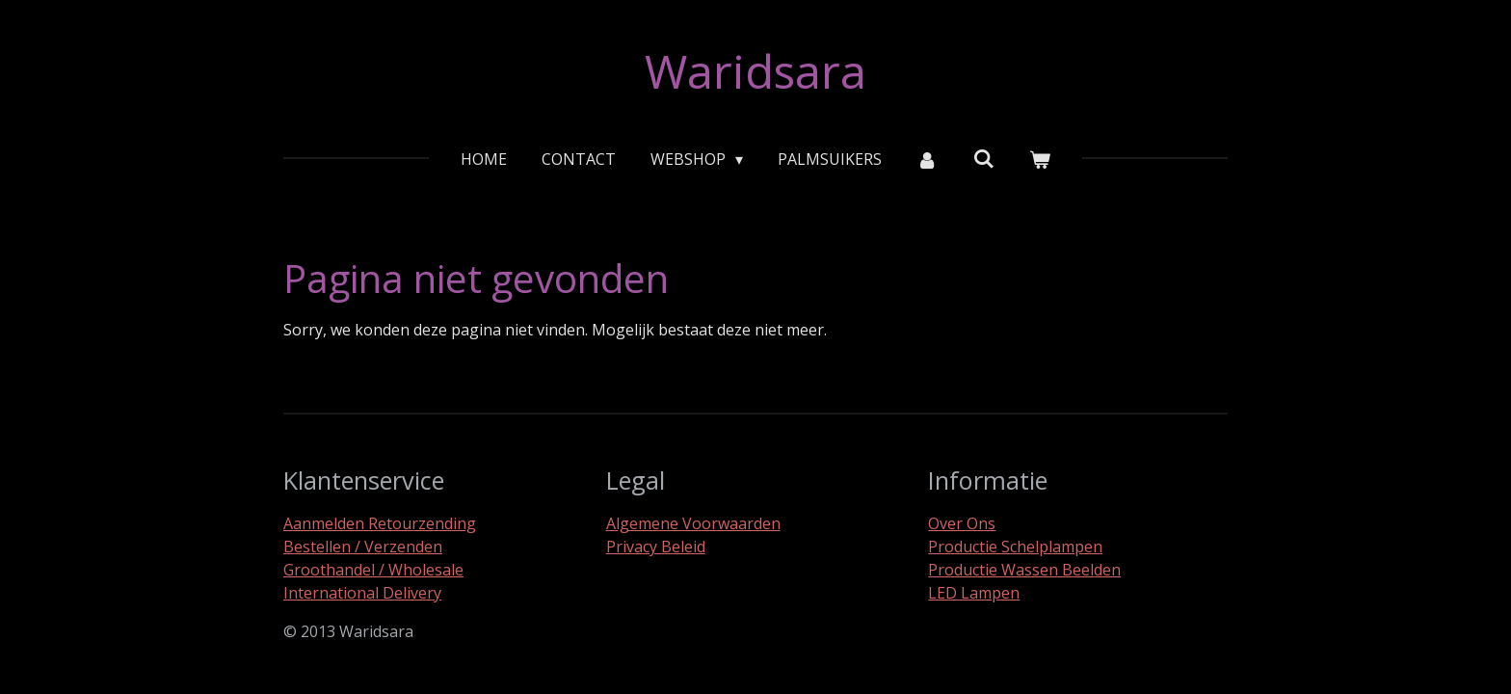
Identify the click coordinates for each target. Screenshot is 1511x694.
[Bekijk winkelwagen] (1040, 159)
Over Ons (961, 523)
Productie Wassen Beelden (1024, 569)
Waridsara (755, 71)
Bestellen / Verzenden (362, 546)
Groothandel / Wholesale (373, 569)
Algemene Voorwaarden (693, 523)
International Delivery (362, 592)
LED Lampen (974, 592)
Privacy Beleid (655, 546)
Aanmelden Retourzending (379, 523)
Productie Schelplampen (1015, 546)
